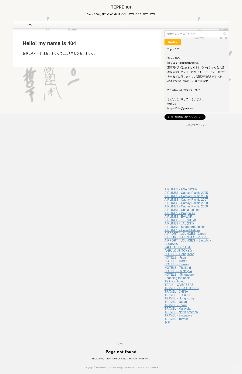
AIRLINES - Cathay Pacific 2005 (186, 192)
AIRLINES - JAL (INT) (179, 223)
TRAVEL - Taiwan (176, 318)
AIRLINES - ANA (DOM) (180, 189)
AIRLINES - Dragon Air (179, 213)
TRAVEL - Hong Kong (179, 298)
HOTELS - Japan (176, 257)
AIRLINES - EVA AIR (178, 216)
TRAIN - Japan (174, 281)
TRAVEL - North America (181, 312)
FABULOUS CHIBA (177, 247)
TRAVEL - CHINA (176, 291)
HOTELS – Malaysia (178, 271)
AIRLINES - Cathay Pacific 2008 (186, 203)
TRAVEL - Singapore (178, 315)
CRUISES (171, 243)
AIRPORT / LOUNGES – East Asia (187, 240)
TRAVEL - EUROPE (177, 295)
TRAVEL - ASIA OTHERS (181, 288)
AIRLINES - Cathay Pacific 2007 (186, 199)
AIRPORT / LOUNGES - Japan (185, 233)
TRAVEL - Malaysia (177, 308)
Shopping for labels (177, 278)
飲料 (167, 322)
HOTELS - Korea (175, 261)
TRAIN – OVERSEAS (179, 284)
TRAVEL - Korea (175, 305)
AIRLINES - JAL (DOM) (180, 220)
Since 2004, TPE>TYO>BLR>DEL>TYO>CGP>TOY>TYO (121, 358)
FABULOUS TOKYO (178, 250)
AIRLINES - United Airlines (182, 230)
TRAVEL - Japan (175, 301)
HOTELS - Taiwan (176, 264)
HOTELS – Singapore (179, 274)
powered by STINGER (147, 367)
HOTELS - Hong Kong (179, 254)
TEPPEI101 (121, 7)
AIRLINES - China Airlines (181, 209)
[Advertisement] (196, 157)
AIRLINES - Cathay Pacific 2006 (186, 196)
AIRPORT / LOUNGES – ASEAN (186, 237)
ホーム (29, 24)
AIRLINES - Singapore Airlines (184, 226)
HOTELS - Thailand (177, 267)
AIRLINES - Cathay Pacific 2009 (186, 206)
